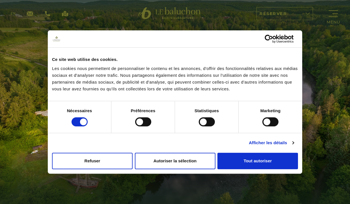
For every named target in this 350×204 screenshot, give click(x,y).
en (13, 14)
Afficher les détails (268, 142)
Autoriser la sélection (175, 160)
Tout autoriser (258, 160)
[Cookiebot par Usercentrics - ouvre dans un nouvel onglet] (273, 39)
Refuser (92, 160)
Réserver (285, 13)
